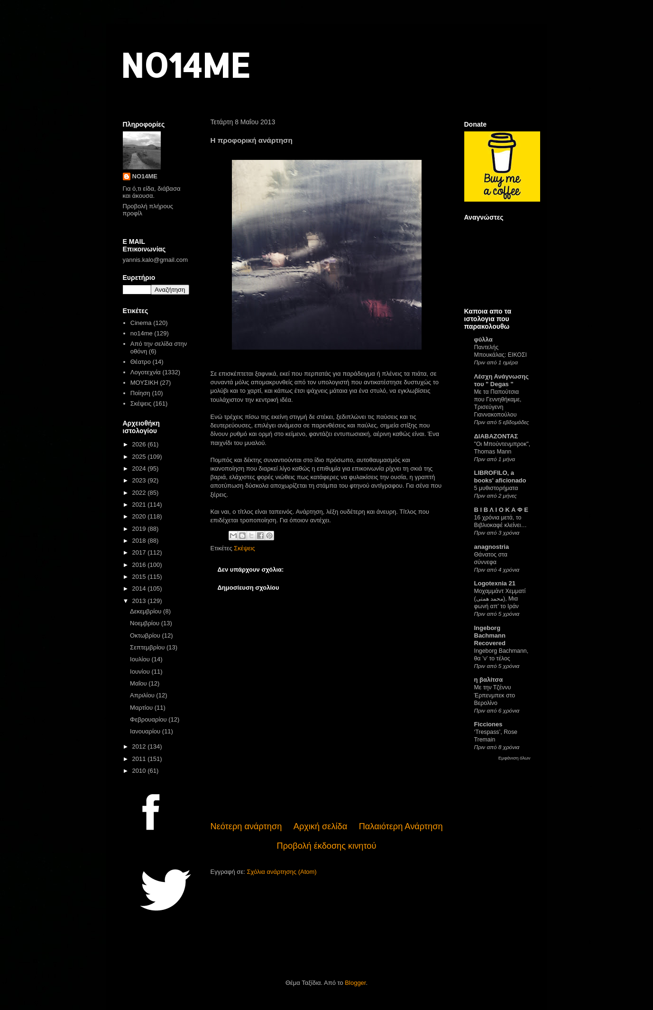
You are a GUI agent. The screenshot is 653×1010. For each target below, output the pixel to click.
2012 (140, 746)
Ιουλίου (140, 659)
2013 (140, 600)
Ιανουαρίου (146, 731)
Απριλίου (143, 695)
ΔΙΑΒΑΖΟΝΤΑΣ (496, 436)
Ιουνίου (140, 671)
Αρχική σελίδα (320, 826)
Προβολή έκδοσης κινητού (327, 846)
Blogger (355, 982)
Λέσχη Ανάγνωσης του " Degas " (501, 380)
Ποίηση (140, 393)
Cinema (141, 322)
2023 (140, 480)
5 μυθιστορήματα (496, 488)
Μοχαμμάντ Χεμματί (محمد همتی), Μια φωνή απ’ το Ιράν (500, 599)
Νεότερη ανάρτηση (246, 826)
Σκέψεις (244, 548)
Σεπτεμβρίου (148, 647)
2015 (140, 576)
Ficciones (488, 724)
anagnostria (491, 546)
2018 (140, 540)
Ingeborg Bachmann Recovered (490, 635)
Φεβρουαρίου (149, 719)
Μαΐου (139, 683)
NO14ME (185, 65)
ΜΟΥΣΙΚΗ (144, 382)
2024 (140, 468)
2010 (140, 770)
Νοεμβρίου (145, 623)
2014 (140, 588)
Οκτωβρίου (146, 635)
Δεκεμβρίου (146, 611)
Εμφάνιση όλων (514, 757)
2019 (140, 528)
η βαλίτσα (488, 679)
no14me (141, 333)
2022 (140, 492)
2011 (140, 758)
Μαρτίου (142, 707)
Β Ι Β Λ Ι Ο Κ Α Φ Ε (501, 509)
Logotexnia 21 (494, 583)
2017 (140, 552)
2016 (140, 564)
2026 (140, 444)
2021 (140, 504)
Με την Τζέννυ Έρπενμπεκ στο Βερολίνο (494, 695)
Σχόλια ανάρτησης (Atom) (281, 871)
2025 (140, 456)
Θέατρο (140, 361)
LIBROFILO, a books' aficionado (500, 476)
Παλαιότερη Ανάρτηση (401, 826)
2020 (140, 516)
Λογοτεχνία (145, 372)
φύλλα (483, 339)
